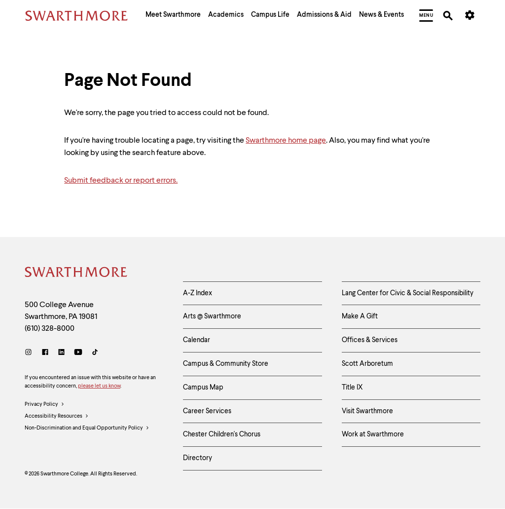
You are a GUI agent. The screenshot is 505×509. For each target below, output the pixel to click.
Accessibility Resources (57, 417)
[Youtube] (78, 353)
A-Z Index (197, 293)
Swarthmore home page (286, 141)
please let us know (99, 386)
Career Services (207, 411)
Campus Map (203, 387)
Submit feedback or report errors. (121, 181)
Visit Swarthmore (367, 411)
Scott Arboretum (367, 363)
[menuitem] (173, 16)
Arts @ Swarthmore (212, 316)
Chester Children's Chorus (221, 434)
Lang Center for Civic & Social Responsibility (407, 293)
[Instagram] (30, 353)
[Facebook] (45, 353)
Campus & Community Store (225, 363)
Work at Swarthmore (373, 434)
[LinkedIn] (61, 353)
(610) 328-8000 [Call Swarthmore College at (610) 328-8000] (49, 329)
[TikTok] (95, 353)
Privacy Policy (45, 405)
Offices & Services (369, 340)
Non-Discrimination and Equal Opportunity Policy (87, 428)
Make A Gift (360, 316)
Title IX (352, 387)
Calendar (196, 340)
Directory (197, 458)
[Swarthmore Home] (76, 273)
